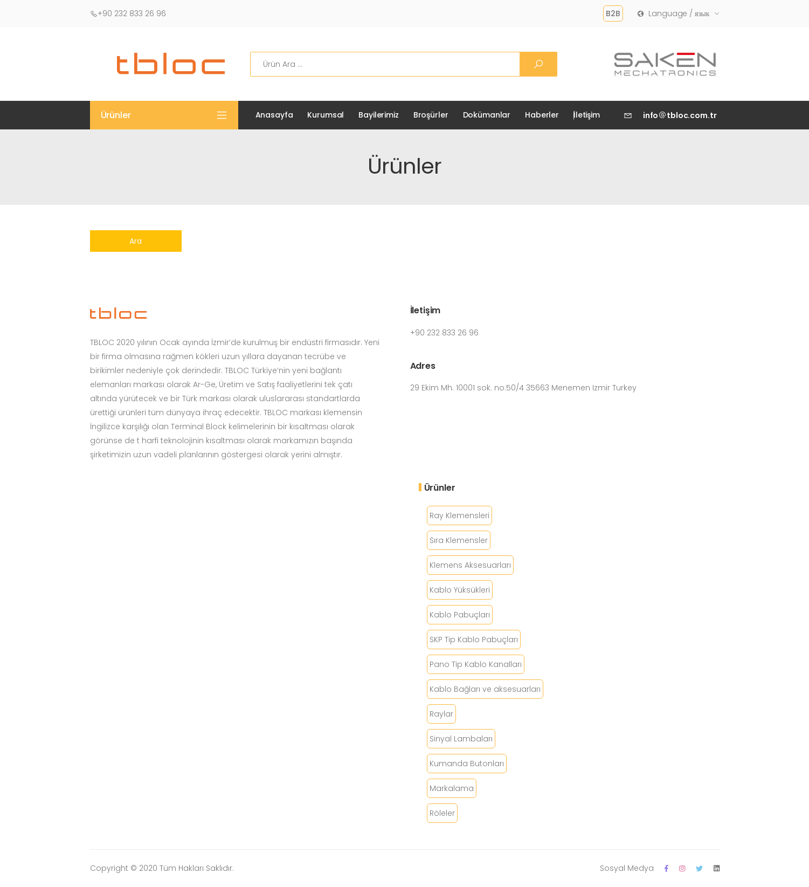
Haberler (542, 114)
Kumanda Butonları (467, 763)
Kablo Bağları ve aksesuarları (485, 689)
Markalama (452, 788)
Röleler (442, 813)
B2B (613, 13)
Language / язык (673, 13)
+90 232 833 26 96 (128, 13)
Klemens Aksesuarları (470, 565)
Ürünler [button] (116, 115)
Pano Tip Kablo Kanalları (476, 664)
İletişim (586, 114)
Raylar (441, 714)
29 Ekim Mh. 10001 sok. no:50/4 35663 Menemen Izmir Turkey (523, 387)
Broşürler (430, 114)
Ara (135, 241)
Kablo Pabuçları (460, 614)
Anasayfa (274, 114)
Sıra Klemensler (459, 540)
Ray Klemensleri (459, 515)
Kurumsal (325, 114)
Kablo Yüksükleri (460, 590)
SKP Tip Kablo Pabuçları (474, 639)
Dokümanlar (487, 114)
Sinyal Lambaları (461, 738)
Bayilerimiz (378, 114)
